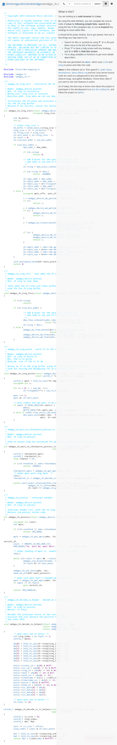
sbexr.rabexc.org (80, 72)
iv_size (27, 726)
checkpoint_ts (21, 478)
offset (39, 726)
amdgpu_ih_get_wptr (46, 470)
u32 (15, 118)
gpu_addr (33, 178)
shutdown (50, 463)
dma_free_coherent (33, 320)
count (16, 543)
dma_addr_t (29, 147)
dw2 (15, 736)
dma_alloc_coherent (47, 166)
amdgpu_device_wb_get (40, 198)
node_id (26, 685)
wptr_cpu (33, 183)
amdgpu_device (45, 110)
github (81, 92)
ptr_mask (23, 135)
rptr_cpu (33, 188)
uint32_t (47, 376)
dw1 (15, 733)
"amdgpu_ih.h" (22, 76)
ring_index (19, 728)
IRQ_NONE (36, 531)
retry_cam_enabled (49, 412)
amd (29, 3)
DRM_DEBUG (18, 546)
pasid (25, 682)
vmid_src (27, 675)
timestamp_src (30, 680)
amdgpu (37, 3)
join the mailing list (100, 89)
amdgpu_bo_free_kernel (36, 329)
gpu (18, 3)
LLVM (105, 62)
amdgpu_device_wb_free (45, 213)
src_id (25, 668)
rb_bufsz (18, 127)
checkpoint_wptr (22, 470)
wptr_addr (33, 181)
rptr (20, 137)
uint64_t (18, 456)
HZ (33, 458)
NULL (45, 171)
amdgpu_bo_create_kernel (42, 222)
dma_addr (46, 178)
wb (51, 247)
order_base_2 (34, 127)
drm (23, 3)
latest (98, 4)
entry (16, 665)
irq (36, 412)
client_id (27, 665)
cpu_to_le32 (53, 390)
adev (45, 247)
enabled (28, 463)
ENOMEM (46, 174)
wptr (36, 390)
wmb (25, 407)
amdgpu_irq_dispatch (34, 560)
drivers (11, 3)
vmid (24, 672)
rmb (15, 475)
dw (14, 643)
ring (35, 152)
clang (60, 65)
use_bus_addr (25, 140)
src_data (27, 687)
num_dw (36, 388)
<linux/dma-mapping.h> (27, 69)
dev (54, 320)
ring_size (18, 130)
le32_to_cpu (39, 380)
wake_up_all (20, 573)
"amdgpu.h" (21, 74)
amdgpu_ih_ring (55, 626)
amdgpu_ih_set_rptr (24, 570)
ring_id (26, 670)
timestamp (27, 677)
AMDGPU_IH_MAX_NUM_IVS (37, 543)
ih (14, 132)
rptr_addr (33, 186)
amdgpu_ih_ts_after (39, 485)
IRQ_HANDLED (28, 590)
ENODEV (36, 466)
